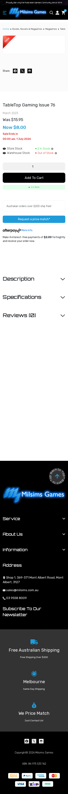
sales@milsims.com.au (20, 590)
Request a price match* (34, 219)
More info (17, 230)
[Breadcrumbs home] (6, 29)
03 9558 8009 (15, 598)
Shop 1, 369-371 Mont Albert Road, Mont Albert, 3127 (33, 580)
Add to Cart (34, 178)
